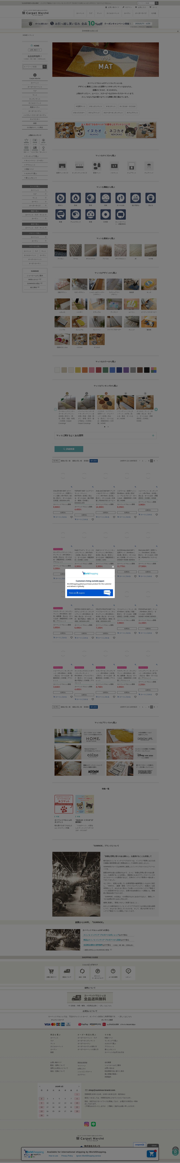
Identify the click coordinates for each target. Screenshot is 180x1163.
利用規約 (108, 1077)
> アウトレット (29, 165)
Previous (54, 408)
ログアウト (82, 1075)
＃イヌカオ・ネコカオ (128, 106)
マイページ (82, 1066)
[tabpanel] (67, 410)
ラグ (90, 13)
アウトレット (109, 1046)
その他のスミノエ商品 (35, 127)
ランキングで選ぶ (111, 1041)
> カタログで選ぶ (30, 173)
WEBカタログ (34, 279)
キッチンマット (35, 99)
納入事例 (35, 287)
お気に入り (140, 7)
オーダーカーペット (35, 87)
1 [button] (142, 461)
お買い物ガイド (112, 7)
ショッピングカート (85, 1071)
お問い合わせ (109, 1068)
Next (155, 408)
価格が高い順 (77, 461)
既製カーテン (35, 107)
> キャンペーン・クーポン (33, 160)
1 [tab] (105, 427)
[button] (139, 460)
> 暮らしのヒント (30, 178)
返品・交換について (57, 1071)
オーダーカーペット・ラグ (87, 1038)
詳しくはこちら (106, 1006)
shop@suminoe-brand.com (102, 1090)
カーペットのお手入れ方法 (114, 1052)
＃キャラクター (78, 113)
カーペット (80, 13)
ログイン (127, 7)
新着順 (86, 461)
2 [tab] (108, 427)
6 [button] (148, 461)
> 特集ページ (29, 169)
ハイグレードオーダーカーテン (35, 115)
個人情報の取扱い (111, 1074)
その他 (153, 13)
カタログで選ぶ (110, 1043)
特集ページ (109, 1038)
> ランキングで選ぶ (31, 156)
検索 (156, 3)
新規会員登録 (82, 1063)
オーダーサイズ (140, 13)
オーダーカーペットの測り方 (88, 1049)
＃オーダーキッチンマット (113, 113)
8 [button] (154, 461)
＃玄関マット (80, 106)
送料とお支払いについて (59, 1068)
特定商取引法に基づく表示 (114, 1071)
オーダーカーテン (34, 111)
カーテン (127, 13)
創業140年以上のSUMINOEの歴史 (98, 950)
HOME (25, 35)
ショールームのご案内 (35, 276)
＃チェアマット (132, 113)
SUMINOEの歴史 (35, 283)
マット (99, 13)
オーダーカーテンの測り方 (87, 1046)
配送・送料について (57, 1065)
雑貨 (35, 123)
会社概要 (108, 1062)
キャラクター (35, 119)
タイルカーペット (113, 13)
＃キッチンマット (95, 106)
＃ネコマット (111, 106)
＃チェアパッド (94, 113)
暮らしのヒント (110, 1049)
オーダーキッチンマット (86, 1041)
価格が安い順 (65, 461)
